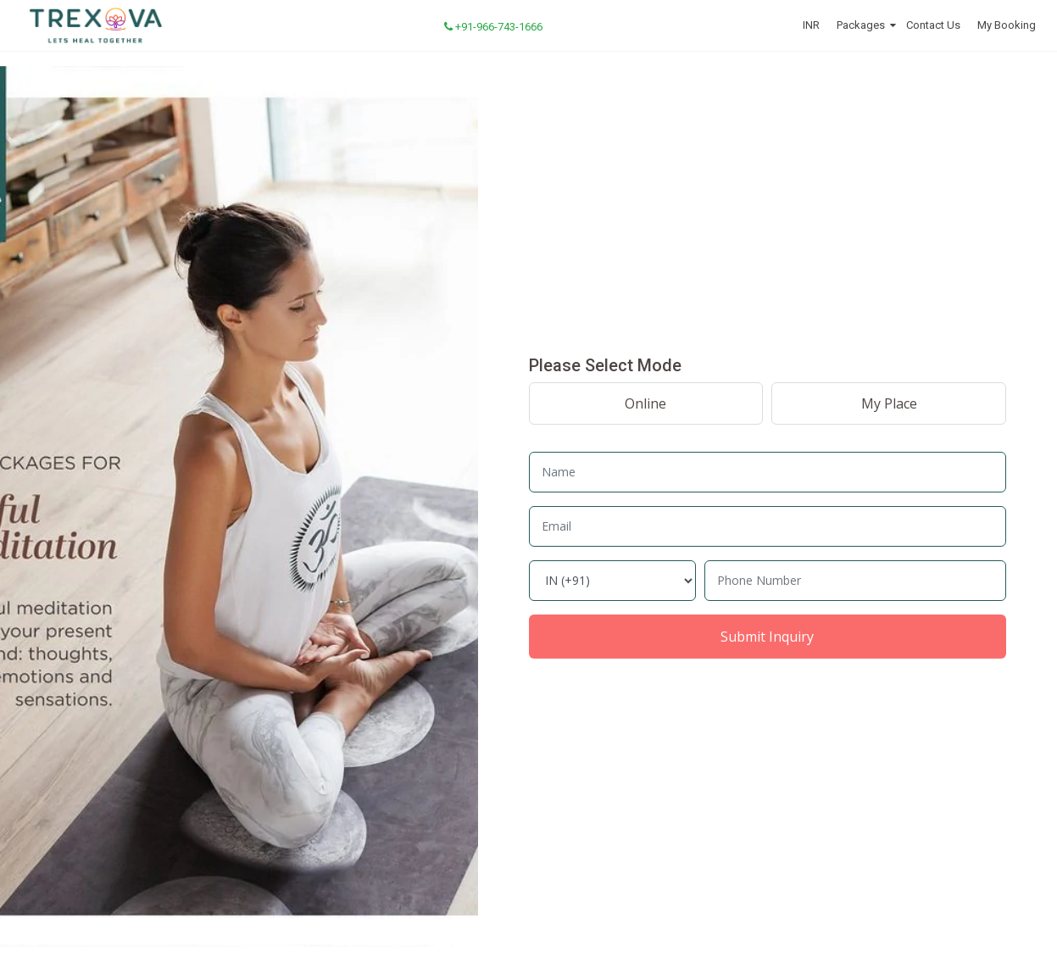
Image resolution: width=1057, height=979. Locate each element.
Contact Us (933, 25)
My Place (889, 403)
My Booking (1006, 25)
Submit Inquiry (767, 636)
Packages (861, 25)
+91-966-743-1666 (493, 26)
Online (645, 403)
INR (811, 25)
